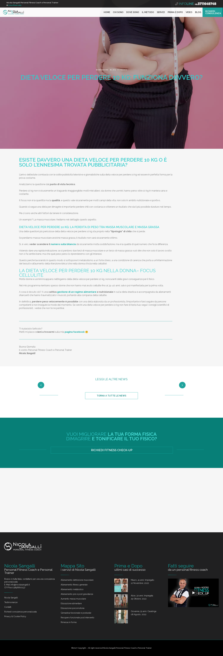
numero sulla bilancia (63, 244)
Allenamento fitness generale (74, 562)
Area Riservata (14, 5)
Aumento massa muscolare (73, 577)
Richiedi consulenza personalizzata (20, 590)
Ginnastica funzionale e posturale (76, 591)
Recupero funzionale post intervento (77, 595)
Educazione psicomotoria (72, 586)
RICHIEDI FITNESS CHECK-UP (111, 484)
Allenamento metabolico (72, 567)
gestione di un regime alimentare (76, 292)
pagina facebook (75, 332)
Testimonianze (10, 580)
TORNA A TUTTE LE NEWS (111, 429)
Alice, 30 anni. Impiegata (142, 573)
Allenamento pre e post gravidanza (77, 572)
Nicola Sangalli (11, 575)
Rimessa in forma (69, 600)
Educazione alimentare (71, 581)
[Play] (193, 570)
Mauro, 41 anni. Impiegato (142, 558)
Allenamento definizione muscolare (77, 558)
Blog (113, 70)
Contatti (7, 585)
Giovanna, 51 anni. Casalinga (143, 589)
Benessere (102, 70)
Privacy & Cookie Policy (15, 594)
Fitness (122, 70)
